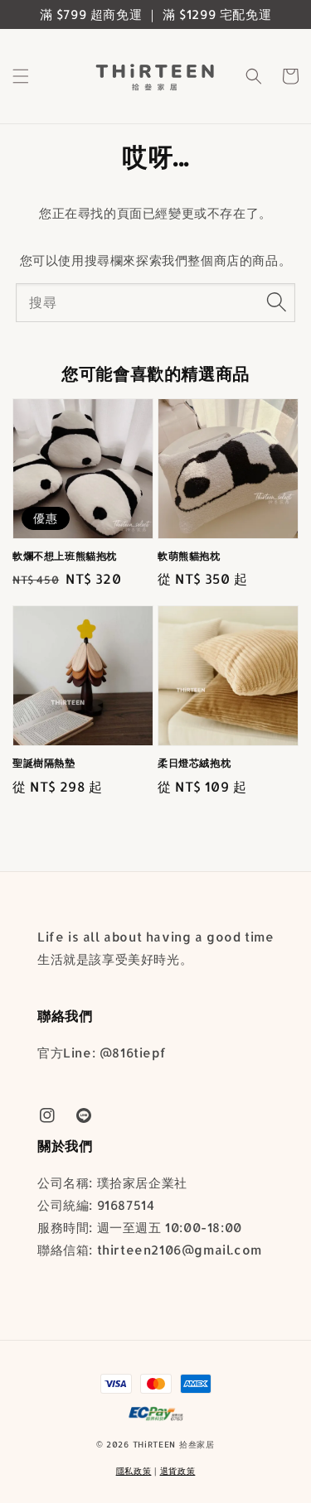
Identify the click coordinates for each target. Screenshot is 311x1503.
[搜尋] (276, 302)
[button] (20, 76)
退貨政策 (178, 1471)
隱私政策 (134, 1471)
